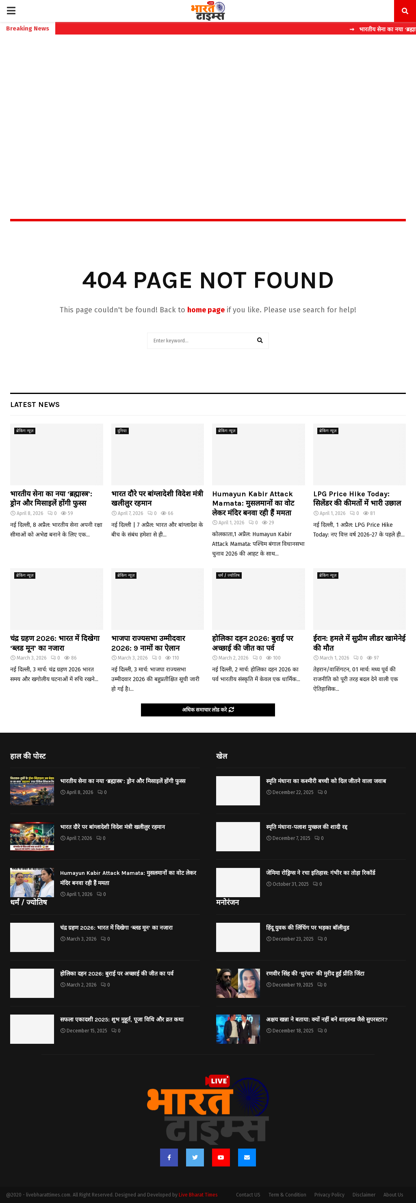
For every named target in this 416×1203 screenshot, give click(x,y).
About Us (393, 1195)
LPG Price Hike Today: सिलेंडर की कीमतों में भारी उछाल (357, 498)
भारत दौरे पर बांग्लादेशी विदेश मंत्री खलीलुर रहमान (112, 827)
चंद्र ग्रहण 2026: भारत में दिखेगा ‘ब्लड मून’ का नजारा (55, 643)
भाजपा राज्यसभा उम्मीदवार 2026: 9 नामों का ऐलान (148, 643)
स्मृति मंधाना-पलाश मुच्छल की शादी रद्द (306, 827)
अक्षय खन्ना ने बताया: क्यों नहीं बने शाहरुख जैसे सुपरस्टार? (327, 1019)
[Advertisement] (208, 109)
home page (206, 309)
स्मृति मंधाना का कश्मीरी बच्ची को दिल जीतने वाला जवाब (326, 781)
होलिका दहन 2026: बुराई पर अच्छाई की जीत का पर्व (252, 643)
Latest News (35, 404)
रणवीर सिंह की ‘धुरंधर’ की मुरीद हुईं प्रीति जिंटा (315, 973)
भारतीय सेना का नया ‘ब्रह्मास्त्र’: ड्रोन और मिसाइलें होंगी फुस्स (51, 498)
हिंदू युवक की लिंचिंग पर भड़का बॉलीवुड (307, 927)
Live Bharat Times (198, 1195)
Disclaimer (364, 1195)
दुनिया (122, 430)
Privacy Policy (329, 1195)
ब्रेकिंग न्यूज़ (24, 430)
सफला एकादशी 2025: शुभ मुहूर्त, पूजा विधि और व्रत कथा (122, 1019)
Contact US (248, 1195)
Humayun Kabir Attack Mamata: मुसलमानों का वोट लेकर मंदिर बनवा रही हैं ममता (253, 503)
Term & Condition (287, 1195)
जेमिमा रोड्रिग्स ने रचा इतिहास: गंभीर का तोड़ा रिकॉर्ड (320, 873)
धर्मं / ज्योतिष (229, 575)
